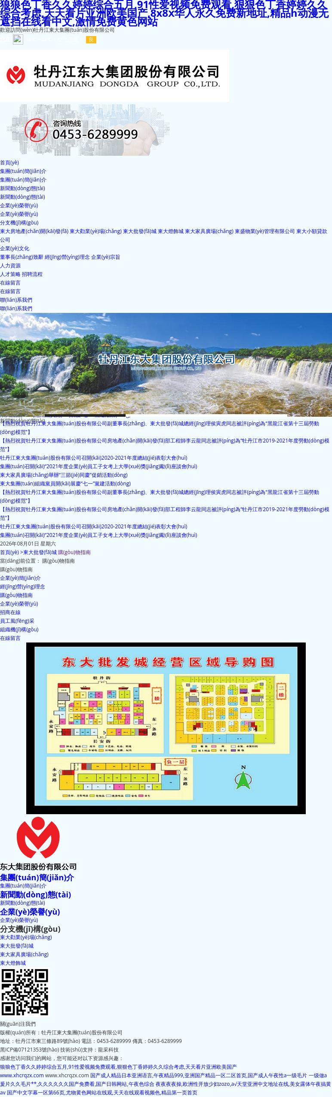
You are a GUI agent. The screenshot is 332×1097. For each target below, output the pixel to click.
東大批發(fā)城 (140, 231)
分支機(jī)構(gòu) (30, 929)
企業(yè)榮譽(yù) (19, 214)
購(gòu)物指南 (16, 595)
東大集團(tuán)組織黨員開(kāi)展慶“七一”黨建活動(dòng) (65, 483)
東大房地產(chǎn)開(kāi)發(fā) (34, 231)
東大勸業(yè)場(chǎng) (96, 231)
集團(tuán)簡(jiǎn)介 (23, 179)
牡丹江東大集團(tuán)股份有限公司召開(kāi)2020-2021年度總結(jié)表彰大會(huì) (93, 457)
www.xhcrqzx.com (22, 1075)
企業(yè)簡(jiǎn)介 (20, 578)
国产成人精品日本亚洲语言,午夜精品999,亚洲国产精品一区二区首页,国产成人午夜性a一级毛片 (198, 1075)
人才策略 (10, 274)
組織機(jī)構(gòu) (19, 629)
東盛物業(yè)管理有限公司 (265, 231)
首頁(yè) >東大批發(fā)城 (28, 552)
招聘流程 (32, 274)
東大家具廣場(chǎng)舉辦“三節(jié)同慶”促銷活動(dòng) (63, 475)
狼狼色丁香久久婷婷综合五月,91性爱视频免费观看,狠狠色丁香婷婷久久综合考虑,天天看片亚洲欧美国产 (118, 1066)
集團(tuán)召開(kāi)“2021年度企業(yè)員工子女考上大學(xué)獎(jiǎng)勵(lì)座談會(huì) (98, 466)
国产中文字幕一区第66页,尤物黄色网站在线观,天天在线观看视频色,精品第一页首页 (102, 1092)
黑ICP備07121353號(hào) (29, 1049)
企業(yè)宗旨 (105, 257)
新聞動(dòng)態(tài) (22, 196)
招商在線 (10, 612)
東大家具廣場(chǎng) (209, 231)
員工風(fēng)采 (17, 620)
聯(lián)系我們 (16, 308)
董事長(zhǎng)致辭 (21, 257)
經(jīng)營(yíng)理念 (67, 257)
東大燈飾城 (171, 231)
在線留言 (10, 291)
